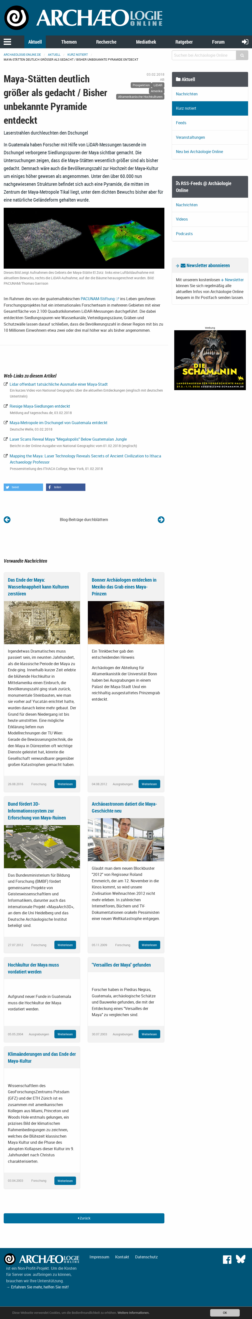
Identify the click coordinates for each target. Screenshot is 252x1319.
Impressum (99, 1257)
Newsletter (234, 279)
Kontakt (122, 1257)
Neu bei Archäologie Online (199, 151)
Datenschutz (146, 1257)
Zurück (84, 1218)
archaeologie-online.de (22, 54)
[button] (23, 487)
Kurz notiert (77, 54)
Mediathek (146, 41)
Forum (218, 41)
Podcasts (184, 233)
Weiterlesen (65, 784)
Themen (69, 41)
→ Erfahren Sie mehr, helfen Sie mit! (37, 1287)
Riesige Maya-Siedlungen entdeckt (39, 406)
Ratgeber (184, 41)
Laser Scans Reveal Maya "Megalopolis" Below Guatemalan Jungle (68, 439)
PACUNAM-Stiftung (98, 298)
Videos (182, 219)
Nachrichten (187, 94)
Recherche (106, 41)
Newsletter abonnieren (205, 265)
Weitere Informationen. (134, 1313)
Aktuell (35, 41)
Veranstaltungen (190, 137)
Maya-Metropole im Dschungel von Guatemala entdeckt (58, 422)
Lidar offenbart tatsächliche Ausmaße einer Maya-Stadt (58, 384)
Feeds (181, 122)
